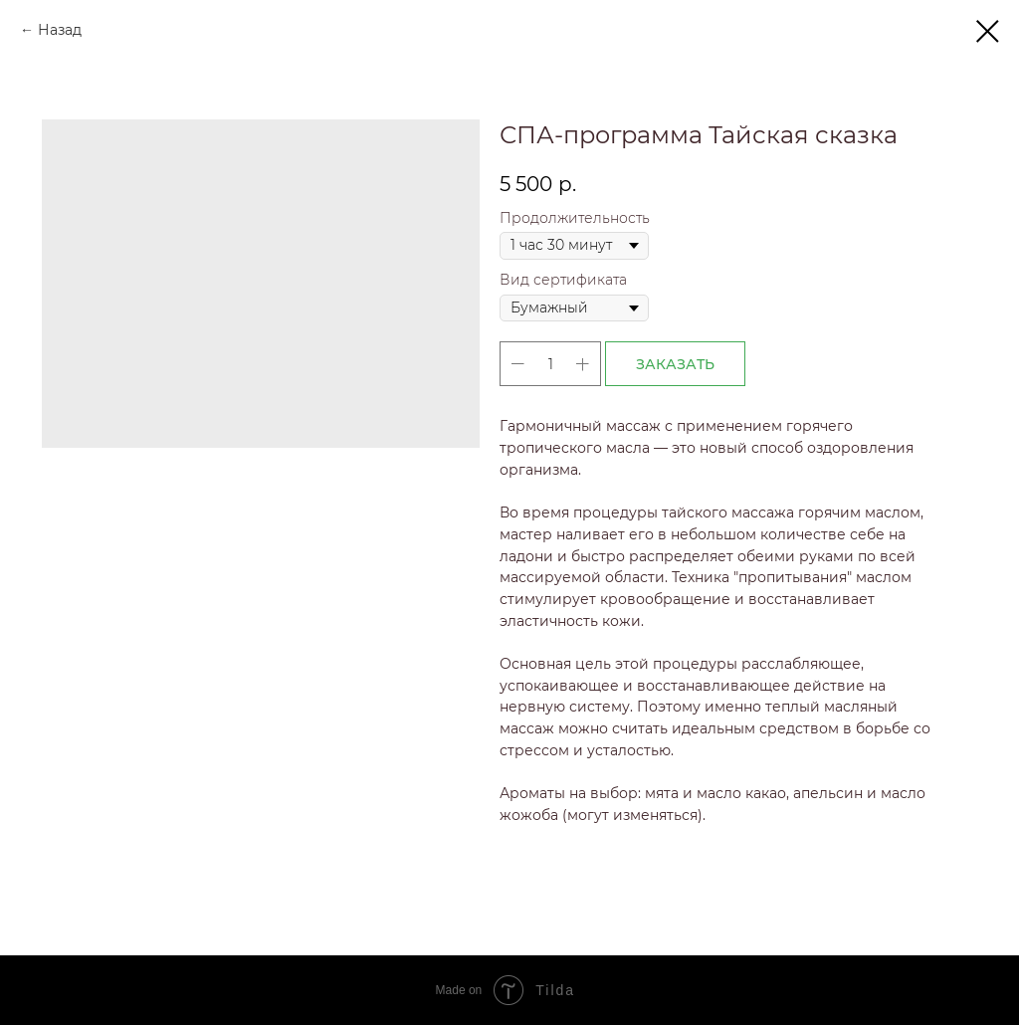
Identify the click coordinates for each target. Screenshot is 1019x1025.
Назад (60, 30)
